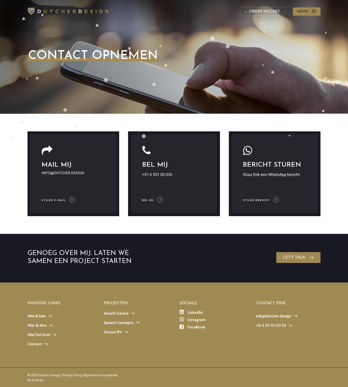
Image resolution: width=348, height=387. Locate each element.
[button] (306, 11)
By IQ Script (36, 380)
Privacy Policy (72, 375)
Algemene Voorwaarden (101, 375)
